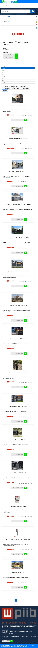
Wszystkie (5, 90)
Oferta (3, 636)
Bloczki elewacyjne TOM (18, 572)
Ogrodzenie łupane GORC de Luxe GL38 (18, 406)
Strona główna (5, 5)
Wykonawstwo (6, 21)
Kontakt (8, 636)
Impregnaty (22, 86)
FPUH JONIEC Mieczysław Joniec (25, 115)
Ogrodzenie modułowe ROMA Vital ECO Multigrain (18, 204)
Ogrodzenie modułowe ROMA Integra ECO (18, 238)
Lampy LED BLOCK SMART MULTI (18, 473)
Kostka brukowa (26, 88)
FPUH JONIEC (17, 5)
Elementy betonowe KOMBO (18, 439)
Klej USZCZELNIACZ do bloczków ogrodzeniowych (18, 539)
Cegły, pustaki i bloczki (13, 86)
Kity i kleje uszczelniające (8, 88)
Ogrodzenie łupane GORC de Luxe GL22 (18, 372)
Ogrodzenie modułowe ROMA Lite (18, 105)
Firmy (11, 5)
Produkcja (5, 19)
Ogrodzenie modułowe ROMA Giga (18, 138)
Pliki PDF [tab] (3, 74)
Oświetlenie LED (17, 88)
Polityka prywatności (25, 636)
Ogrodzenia (5, 86)
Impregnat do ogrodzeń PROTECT (18, 506)
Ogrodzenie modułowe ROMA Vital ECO (18, 171)
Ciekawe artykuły (15, 636)
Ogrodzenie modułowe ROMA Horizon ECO (18, 271)
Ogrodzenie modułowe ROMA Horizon (18, 305)
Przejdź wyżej (6, 16)
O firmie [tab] (3, 66)
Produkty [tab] (3, 68)
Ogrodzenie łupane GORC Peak (18, 338)
